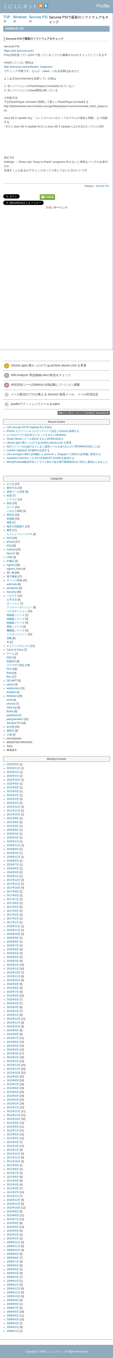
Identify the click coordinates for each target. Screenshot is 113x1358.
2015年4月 (13, 1003)
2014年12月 (13, 1018)
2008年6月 (13, 1311)
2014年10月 (13, 1026)
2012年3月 (13, 1145)
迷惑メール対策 (16, 491)
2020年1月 (13, 841)
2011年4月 (13, 1184)
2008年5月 (13, 1315)
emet (9, 699)
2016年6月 (13, 949)
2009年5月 (13, 1269)
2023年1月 (13, 775)
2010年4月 (13, 1230)
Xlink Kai (12, 707)
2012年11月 (13, 1115)
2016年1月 (13, 968)
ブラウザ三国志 (16, 665)
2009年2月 (13, 1280)
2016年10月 (13, 933)
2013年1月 (13, 1107)
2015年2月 (13, 1011)
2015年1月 (13, 1014)
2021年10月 (13, 814)
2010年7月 (13, 1219)
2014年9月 (13, 1030)
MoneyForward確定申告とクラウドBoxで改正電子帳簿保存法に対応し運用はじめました (57, 461)
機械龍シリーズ (16, 630)
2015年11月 (13, 976)
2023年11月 (13, 768)
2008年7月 (13, 1307)
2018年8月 (13, 860)
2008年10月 (13, 1296)
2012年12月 (13, 1111)
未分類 (10, 726)
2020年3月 (13, 833)
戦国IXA (11, 661)
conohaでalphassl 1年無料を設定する (28, 450)
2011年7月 (13, 1172)
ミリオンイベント (17, 634)
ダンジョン (13, 603)
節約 (9, 503)
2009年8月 (13, 1257)
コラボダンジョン (17, 611)
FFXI (9, 669)
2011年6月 (13, 1176)
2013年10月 (13, 1072)
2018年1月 (13, 876)
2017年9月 (13, 891)
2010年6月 (13, 1223)
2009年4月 (13, 1273)
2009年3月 (13, 1277)
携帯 (9, 530)
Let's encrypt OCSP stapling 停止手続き (29, 427)
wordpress (12, 588)
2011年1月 (13, 1196)
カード (10, 507)
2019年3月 (13, 853)
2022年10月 (13, 779)
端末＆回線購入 (16, 526)
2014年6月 (13, 1041)
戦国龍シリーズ (16, 622)
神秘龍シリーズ (16, 618)
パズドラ (12, 595)
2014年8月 (13, 1034)
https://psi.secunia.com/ (19, 50)
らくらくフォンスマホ (19, 534)
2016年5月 (13, 953)
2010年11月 (13, 1203)
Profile (103, 6)
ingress (11, 564)
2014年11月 (13, 1022)
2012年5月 (13, 1138)
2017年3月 (13, 914)
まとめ (10, 484)
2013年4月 (13, 1095)
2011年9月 (13, 1165)
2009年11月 (13, 1246)
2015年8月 (13, 987)
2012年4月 (13, 1142)
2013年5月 (13, 1092)
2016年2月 (13, 964)
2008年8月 (13, 1304)
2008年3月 (13, 1323)
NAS (9, 537)
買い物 (10, 572)
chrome (11, 703)
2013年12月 (13, 1065)
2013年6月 (13, 1088)
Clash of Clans (15, 649)
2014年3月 (13, 1053)
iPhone (11, 541)
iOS (9, 545)
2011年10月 (13, 1161)
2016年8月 (13, 941)
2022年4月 (13, 795)
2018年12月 (13, 856)
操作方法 (12, 487)
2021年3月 (13, 826)
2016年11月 (13, 930)
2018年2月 (13, 872)
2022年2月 (13, 799)
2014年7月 (13, 1038)
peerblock (12, 715)
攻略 (9, 638)
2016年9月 (13, 937)
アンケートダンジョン (19, 607)
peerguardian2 (15, 719)
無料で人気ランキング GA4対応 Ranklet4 (82, 412)
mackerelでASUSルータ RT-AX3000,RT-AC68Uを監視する (40, 458)
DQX (9, 657)
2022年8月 (13, 787)
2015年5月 (13, 999)
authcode (12, 584)
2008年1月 (13, 1331)
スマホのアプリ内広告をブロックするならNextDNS (36, 434)
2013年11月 (13, 1068)
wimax (10, 684)
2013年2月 (13, 1103)
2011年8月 (13, 1169)
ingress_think (14, 568)
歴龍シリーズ (14, 626)
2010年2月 (13, 1238)
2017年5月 (13, 906)
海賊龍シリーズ (16, 615)
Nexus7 (11, 553)
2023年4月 (13, 772)
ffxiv (9, 676)
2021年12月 (13, 806)
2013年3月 (13, 1099)
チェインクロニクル (18, 645)
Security (11, 591)
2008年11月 (13, 1292)
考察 (9, 522)
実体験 (10, 518)
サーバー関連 (14, 580)
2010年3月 (13, 1234)
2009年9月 (13, 1253)
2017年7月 (13, 899)
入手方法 (12, 599)
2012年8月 (13, 1126)
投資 (9, 495)
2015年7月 (13, 991)
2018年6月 (13, 868)
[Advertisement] (56, 239)
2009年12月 (13, 1242)
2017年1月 (13, 922)
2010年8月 (13, 1215)
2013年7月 (13, 1084)
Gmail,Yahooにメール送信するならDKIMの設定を (35, 438)
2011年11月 (13, 1157)
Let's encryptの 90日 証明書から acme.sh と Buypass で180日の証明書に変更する (54, 454)
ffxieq (10, 672)
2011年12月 (13, 1153)
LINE (9, 557)
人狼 (9, 734)
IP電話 (10, 561)
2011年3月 (13, 1188)
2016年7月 (13, 945)
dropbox (11, 692)
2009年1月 (13, 1284)
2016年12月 (13, 926)
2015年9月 (13, 984)
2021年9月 (13, 818)
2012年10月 (13, 1118)
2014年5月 (13, 1045)
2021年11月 (13, 810)
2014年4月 (13, 1049)
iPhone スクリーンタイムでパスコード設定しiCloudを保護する (43, 431)
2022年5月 (13, 791)
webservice (13, 688)
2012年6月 (13, 1134)
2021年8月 (13, 822)
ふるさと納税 (14, 510)
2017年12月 (13, 879)
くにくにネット (20, 6)
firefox (10, 711)
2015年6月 (13, 995)
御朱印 (10, 730)
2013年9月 (13, 1076)
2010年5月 (13, 1226)
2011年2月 (13, 1192)
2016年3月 (13, 960)
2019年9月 (13, 849)
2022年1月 (13, 802)
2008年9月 (13, 1300)
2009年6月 (13, 1265)
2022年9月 (13, 783)
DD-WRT (12, 680)
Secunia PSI (102, 186)
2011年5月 (13, 1180)
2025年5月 (13, 764)
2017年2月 (13, 918)
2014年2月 (13, 1057)
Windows (12, 696)
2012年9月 (13, 1122)
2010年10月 (13, 1207)
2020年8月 (13, 829)
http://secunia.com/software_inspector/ (28, 66)
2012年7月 (13, 1130)
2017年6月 (13, 903)
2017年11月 (13, 883)
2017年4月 (13, 910)
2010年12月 (13, 1199)
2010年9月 (13, 1211)
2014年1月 (13, 1061)
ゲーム (10, 653)
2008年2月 (13, 1327)
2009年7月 (13, 1261)
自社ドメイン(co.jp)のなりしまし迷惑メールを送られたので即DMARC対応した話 (53, 446)
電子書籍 (12, 576)
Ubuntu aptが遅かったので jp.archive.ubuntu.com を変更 (39, 442)
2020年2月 (13, 837)
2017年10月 (13, 887)
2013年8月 (13, 1080)
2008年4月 (13, 1319)
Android (11, 549)
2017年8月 (13, 895)
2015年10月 (13, 980)
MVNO (10, 514)
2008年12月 (13, 1288)
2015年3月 (13, 1007)
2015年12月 (13, 972)
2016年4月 (13, 957)
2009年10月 (13, 1250)
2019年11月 (13, 845)
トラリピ (12, 499)
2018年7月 (13, 864)
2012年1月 (13, 1149)
